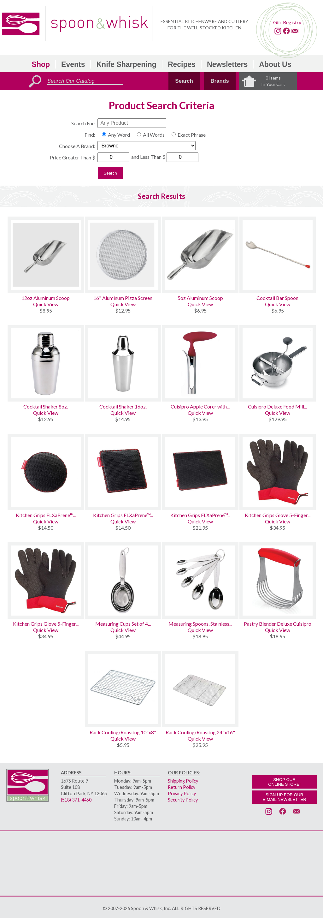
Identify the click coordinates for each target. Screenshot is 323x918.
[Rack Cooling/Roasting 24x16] (200, 689)
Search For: (83, 123)
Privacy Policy (182, 793)
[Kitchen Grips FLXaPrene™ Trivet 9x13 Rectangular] (200, 472)
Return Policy (181, 787)
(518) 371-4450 (76, 799)
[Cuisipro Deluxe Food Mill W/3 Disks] (278, 363)
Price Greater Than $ (72, 157)
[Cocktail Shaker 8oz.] (46, 363)
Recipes (182, 64)
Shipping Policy (183, 781)
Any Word (119, 135)
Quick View (45, 304)
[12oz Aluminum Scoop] (46, 255)
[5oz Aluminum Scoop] (200, 255)
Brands (219, 81)
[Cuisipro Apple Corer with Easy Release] (200, 363)
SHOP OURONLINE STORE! (284, 782)
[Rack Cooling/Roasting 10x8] (123, 689)
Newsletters (227, 64)
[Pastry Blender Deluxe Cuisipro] (278, 580)
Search (184, 81)
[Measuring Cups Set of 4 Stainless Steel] (123, 580)
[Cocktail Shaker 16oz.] (123, 363)
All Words (154, 135)
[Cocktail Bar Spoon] (278, 255)
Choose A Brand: (77, 146)
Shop (41, 64)
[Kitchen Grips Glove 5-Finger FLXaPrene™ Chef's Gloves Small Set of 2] (46, 580)
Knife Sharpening (126, 64)
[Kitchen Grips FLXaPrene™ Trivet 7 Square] (123, 472)
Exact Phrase (192, 135)
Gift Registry (287, 22)
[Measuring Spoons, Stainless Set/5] (200, 580)
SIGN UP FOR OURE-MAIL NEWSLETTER (284, 797)
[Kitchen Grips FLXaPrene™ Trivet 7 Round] (46, 472)
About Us (275, 64)
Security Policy (183, 799)
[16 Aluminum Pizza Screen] (123, 255)
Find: (90, 135)
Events (73, 64)
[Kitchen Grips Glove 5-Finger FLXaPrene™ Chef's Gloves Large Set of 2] (278, 472)
